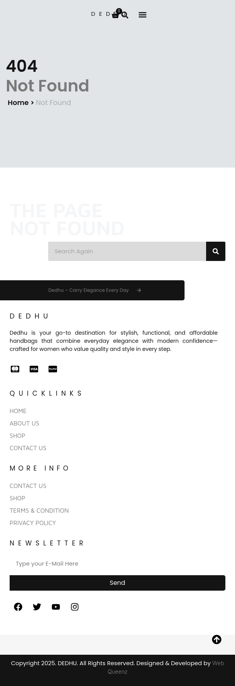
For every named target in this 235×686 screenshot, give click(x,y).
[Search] (215, 251)
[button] (142, 14)
